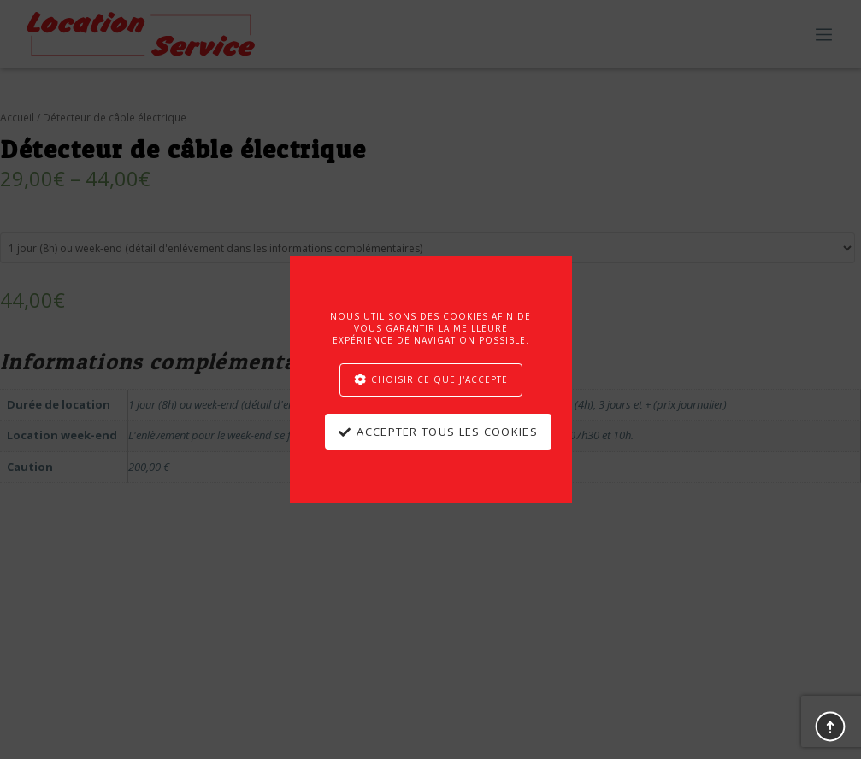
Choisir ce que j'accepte (439, 379)
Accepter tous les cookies (447, 431)
